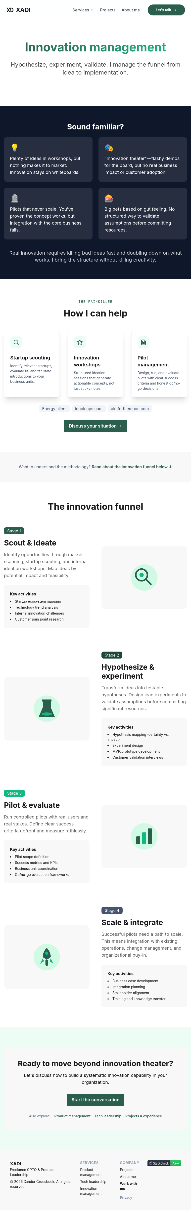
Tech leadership (108, 1116)
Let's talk (166, 10)
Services (83, 9)
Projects (107, 9)
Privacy (126, 1197)
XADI (18, 10)
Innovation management (90, 1191)
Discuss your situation (95, 426)
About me (131, 9)
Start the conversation (96, 1099)
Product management (72, 1116)
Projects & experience (143, 1116)
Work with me (128, 1186)
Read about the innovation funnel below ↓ (132, 466)
